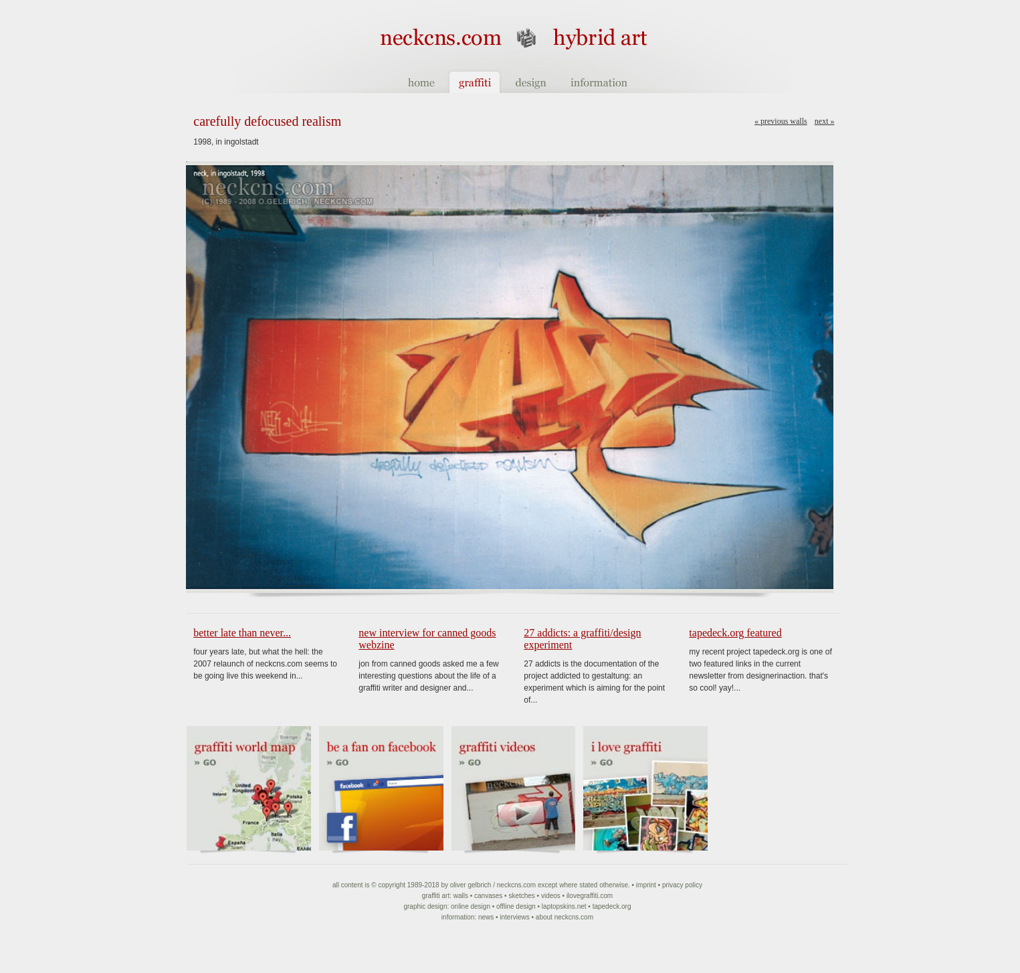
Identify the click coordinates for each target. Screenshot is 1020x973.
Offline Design (516, 906)
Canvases (488, 895)
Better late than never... (242, 632)
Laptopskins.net (564, 906)
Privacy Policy (682, 885)
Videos (550, 895)
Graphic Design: (426, 906)
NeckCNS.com (516, 885)
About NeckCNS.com (564, 917)
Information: (458, 917)
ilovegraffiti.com (590, 895)
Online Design (470, 906)
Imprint (646, 885)
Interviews (514, 917)
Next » (825, 121)
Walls (460, 895)
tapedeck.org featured (735, 632)
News (486, 917)
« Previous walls (780, 121)
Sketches (521, 895)
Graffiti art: (436, 895)
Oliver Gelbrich (471, 885)
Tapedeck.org (612, 906)
